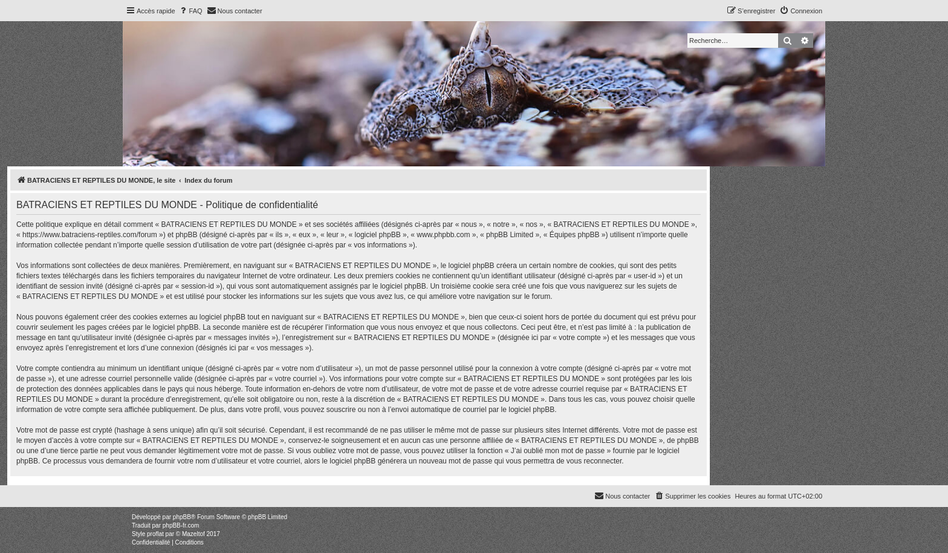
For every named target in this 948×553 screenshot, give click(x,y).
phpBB (182, 517)
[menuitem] (190, 11)
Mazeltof (193, 534)
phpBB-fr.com (181, 525)
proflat (155, 534)
